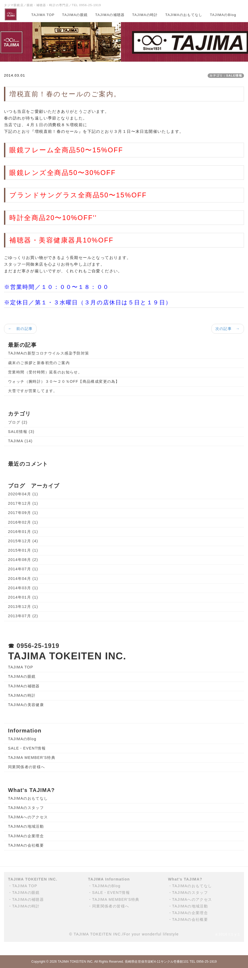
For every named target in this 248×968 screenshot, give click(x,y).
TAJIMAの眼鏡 (75, 15)
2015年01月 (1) (23, 550)
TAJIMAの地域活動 (26, 826)
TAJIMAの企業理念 (26, 836)
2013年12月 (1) (23, 606)
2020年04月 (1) (23, 494)
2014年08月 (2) (23, 559)
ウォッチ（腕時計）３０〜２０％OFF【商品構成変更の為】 (63, 381)
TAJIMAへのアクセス (28, 817)
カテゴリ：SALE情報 (226, 75)
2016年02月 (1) (23, 522)
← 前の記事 (20, 328)
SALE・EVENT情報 (27, 748)
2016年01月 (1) (23, 531)
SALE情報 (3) (21, 431)
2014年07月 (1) (23, 569)
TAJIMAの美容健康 (26, 705)
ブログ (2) (18, 422)
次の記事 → (227, 328)
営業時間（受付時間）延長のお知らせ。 (45, 372)
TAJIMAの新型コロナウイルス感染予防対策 (48, 353)
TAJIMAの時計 (145, 15)
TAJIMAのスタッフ (26, 808)
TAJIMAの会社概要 (26, 845)
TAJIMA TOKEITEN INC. (76, 961)
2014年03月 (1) (23, 588)
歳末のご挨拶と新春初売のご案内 (39, 363)
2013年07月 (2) (23, 616)
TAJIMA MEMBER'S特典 (31, 757)
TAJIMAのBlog (223, 15)
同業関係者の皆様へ (26, 767)
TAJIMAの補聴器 (110, 15)
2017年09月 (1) (23, 513)
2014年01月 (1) (23, 597)
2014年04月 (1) (23, 578)
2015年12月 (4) (23, 541)
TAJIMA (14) (20, 441)
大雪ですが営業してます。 (32, 391)
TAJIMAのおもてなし (184, 15)
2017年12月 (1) (23, 503)
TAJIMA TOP (43, 15)
